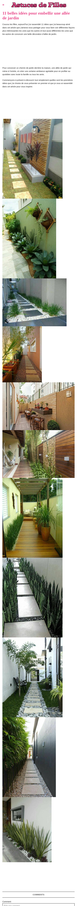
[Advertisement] (38, 52)
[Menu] (3, 4)
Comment (6, 902)
